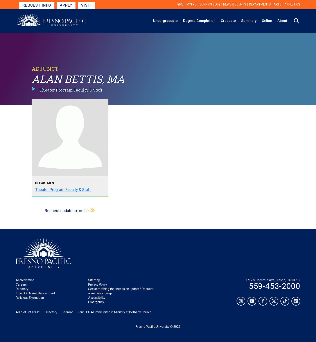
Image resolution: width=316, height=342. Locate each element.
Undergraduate (165, 21)
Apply (66, 5)
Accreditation (25, 280)
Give (180, 4)
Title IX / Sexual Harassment (35, 293)
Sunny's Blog (209, 4)
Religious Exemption (30, 297)
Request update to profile (67, 210)
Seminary (249, 21)
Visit (86, 5)
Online (267, 21)
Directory (22, 289)
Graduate (228, 21)
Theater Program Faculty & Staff (63, 189)
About (282, 21)
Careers (21, 284)
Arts (278, 4)
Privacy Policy (97, 284)
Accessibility (96, 297)
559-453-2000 (274, 286)
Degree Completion (199, 21)
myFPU (192, 4)
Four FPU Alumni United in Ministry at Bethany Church (114, 312)
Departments (260, 4)
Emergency (96, 302)
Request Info (36, 5)
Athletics (292, 4)
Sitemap (94, 280)
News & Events (234, 4)
